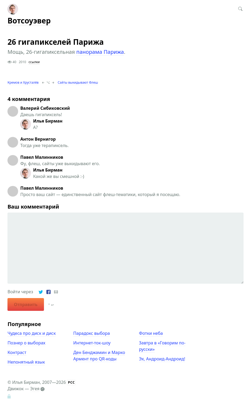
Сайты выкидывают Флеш (78, 82)
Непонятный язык (26, 362)
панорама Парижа (100, 51)
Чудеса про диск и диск (31, 333)
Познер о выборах (26, 343)
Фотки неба (151, 333)
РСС (71, 382)
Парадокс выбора (91, 333)
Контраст (16, 352)
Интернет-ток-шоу (92, 343)
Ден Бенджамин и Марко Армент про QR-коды (99, 355)
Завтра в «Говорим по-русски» (162, 346)
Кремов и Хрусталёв (23, 82)
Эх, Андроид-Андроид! (162, 359)
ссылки (34, 62)
